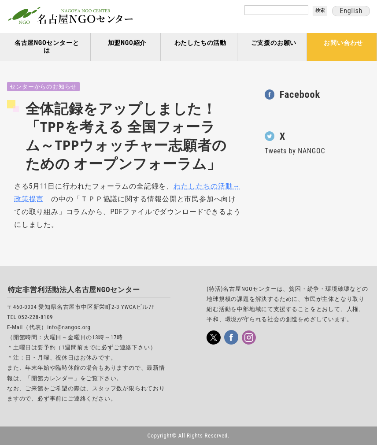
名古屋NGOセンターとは (47, 46)
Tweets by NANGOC (295, 151)
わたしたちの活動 (200, 43)
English (351, 11)
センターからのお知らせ (43, 86)
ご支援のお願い (274, 43)
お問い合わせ (343, 43)
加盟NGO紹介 (127, 43)
